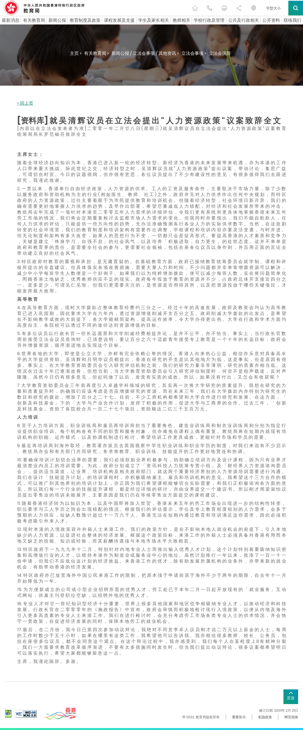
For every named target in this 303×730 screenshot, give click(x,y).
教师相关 (181, 20)
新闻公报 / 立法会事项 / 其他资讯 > (145, 53)
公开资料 (271, 20)
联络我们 (292, 20)
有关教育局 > (96, 53)
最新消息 (10, 20)
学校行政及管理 (209, 20)
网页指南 (291, 717)
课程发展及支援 (119, 20)
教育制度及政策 (85, 20)
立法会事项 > (193, 53)
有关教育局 (34, 20)
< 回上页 (25, 103)
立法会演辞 (220, 53)
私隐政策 (265, 717)
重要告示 (239, 717)
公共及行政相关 (243, 20)
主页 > (76, 53)
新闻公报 (57, 20)
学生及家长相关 (153, 20)
